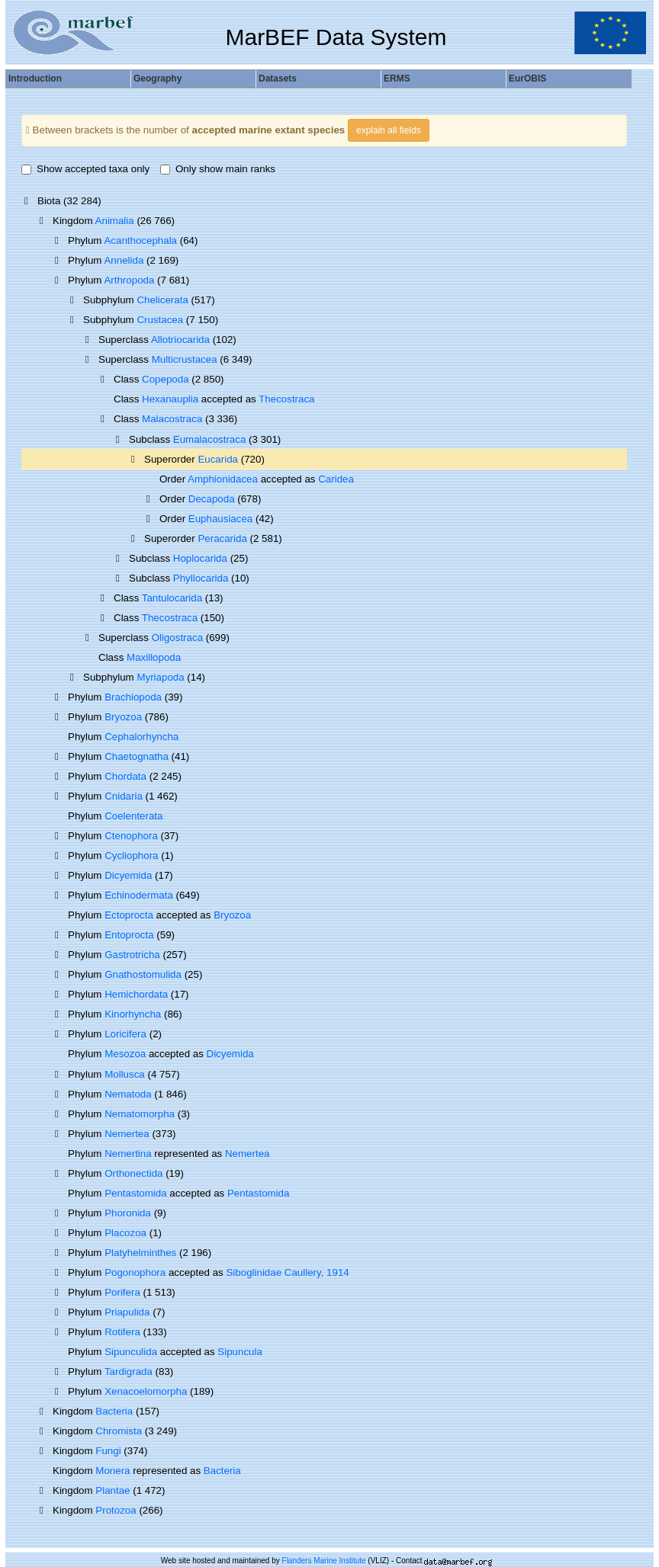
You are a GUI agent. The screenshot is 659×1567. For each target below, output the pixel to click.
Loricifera (125, 1034)
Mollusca (124, 1074)
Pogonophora (135, 1272)
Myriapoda (160, 677)
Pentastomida (135, 1193)
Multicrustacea (184, 359)
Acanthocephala (140, 240)
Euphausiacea (220, 518)
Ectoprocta (128, 915)
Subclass (151, 439)
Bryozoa (123, 717)
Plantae (112, 1490)
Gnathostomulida (143, 974)
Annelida (123, 260)
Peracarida (222, 538)
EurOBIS (527, 78)
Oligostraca (177, 637)
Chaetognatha (136, 756)
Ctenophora (131, 835)
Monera (112, 1470)
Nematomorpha (139, 1114)
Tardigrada (128, 1371)
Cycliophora (131, 855)
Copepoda (165, 379)
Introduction (35, 78)
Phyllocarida (201, 578)
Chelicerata (162, 300)
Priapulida (126, 1312)
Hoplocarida (200, 558)
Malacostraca (172, 419)
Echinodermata (138, 895)
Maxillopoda (154, 657)
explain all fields (388, 130)
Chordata (125, 776)
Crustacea (160, 319)
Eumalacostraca (209, 439)
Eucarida (218, 459)
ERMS (397, 78)
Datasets (278, 78)
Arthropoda (129, 280)
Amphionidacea (223, 479)
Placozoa (125, 1233)
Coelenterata (133, 816)
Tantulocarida (172, 598)
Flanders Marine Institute (324, 1560)
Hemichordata (136, 994)
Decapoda (211, 499)
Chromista (118, 1431)
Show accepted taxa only (85, 169)
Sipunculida (130, 1351)
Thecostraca (286, 399)
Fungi (108, 1450)
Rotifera (122, 1332)
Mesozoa (125, 1053)
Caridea (336, 479)
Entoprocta (128, 935)
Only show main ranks (217, 169)
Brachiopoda (133, 697)
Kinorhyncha (132, 1014)
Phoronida (127, 1213)
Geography (157, 78)
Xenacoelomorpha (145, 1391)
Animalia (114, 220)
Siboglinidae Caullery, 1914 (287, 1272)
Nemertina (127, 1153)
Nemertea (126, 1133)
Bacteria (114, 1411)
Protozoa (115, 1510)
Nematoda (128, 1094)
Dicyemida (128, 875)
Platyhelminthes (140, 1252)
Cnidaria (123, 796)
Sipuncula (239, 1351)
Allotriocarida (180, 339)
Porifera (122, 1292)
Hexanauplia (170, 399)
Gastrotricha (132, 954)
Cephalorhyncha (141, 736)
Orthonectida (133, 1173)
